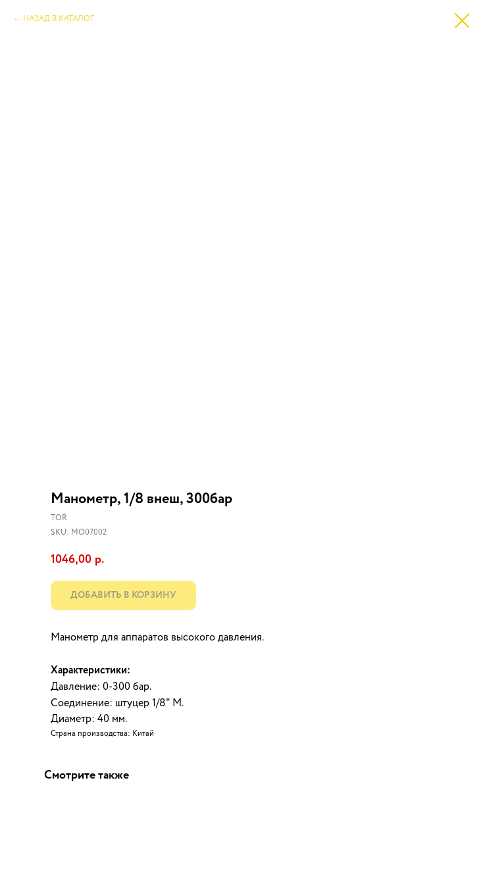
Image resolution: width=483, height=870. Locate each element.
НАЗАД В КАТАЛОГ (58, 19)
